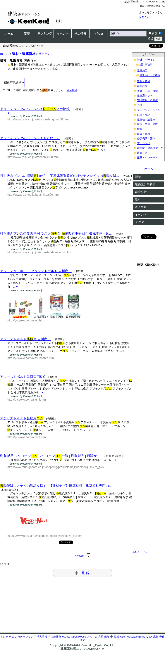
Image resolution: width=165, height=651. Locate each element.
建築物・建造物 (146, 119)
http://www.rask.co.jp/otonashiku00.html (33, 157)
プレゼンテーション (148, 110)
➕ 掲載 (114, 636)
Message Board (136, 636)
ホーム (8, 33)
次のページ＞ (139, 552)
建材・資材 (143, 81)
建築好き (142, 152)
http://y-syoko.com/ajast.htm (25, 320)
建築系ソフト (145, 95)
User (123, 636)
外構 (139, 105)
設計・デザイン (146, 59)
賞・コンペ (143, 143)
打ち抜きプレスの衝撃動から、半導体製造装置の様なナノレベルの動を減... (59, 176)
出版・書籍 (143, 133)
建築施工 (142, 70)
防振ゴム (45, 54)
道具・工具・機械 (147, 91)
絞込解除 (72, 90)
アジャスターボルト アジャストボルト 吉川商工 (36, 271)
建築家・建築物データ (150, 148)
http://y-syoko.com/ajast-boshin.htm (30, 358)
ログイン (144, 16)
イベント (62, 33)
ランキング (44, 33)
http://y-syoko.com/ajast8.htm (26, 399)
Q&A (149, 636)
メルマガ (92, 636)
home (4, 636)
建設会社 (141, 191)
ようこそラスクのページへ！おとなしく (30, 138)
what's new (15, 636)
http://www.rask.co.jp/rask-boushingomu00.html (38, 119)
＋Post (98, 33)
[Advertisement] (66, 208)
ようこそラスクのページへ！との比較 (35, 109)
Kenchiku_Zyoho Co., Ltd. (98, 645)
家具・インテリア (147, 157)
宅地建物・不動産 (147, 100)
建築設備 (142, 86)
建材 (138, 199)
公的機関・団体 (146, 138)
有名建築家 (54, 636)
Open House (78, 636)
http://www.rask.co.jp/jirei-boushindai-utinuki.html (39, 252)
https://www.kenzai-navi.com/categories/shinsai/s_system (44, 535)
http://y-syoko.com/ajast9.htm (26, 437)
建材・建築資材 (23, 54)
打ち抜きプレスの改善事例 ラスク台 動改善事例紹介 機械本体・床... (56, 233)
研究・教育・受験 (147, 124)
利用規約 (103, 636)
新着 (27, 33)
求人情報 (80, 33)
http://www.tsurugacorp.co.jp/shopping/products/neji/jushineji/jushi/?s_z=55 (56, 467)
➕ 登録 (82, 573)
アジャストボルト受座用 (21, 418)
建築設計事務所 (145, 184)
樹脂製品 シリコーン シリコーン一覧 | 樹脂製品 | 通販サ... (49, 456)
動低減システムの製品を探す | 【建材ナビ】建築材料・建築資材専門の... (56, 486)
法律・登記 (143, 114)
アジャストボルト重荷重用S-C (22, 377)
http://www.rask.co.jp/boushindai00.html (33, 194)
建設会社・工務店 (150, 75)
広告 (155, 636)
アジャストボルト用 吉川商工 (25, 339)
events (66, 636)
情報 (139, 129)
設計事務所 (146, 64)
